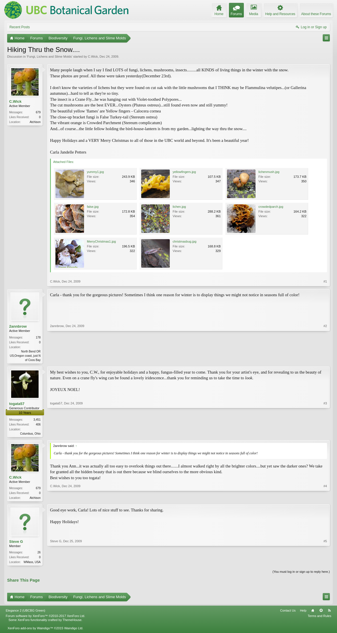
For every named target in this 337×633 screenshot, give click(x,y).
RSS (329, 612)
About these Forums (316, 14)
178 (38, 337)
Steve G (16, 543)
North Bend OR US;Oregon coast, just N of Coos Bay (25, 356)
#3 (325, 433)
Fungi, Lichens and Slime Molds (49, 56)
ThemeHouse (72, 622)
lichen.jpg (179, 206)
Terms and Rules (319, 618)
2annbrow (18, 326)
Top (321, 612)
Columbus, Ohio (30, 434)
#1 (325, 281)
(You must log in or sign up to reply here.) (301, 573)
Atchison (35, 122)
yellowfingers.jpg (184, 172)
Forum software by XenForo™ (45, 618)
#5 (325, 563)
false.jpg (93, 206)
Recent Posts (19, 27)
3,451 (37, 420)
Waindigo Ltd (73, 630)
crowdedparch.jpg (270, 206)
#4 (325, 498)
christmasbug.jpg (184, 241)
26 (39, 553)
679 (38, 112)
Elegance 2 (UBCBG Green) (25, 612)
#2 (325, 359)
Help (303, 612)
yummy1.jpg (95, 172)
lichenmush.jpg (268, 172)
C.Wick (93, 56)
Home (313, 612)
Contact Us (288, 612)
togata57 (16, 404)
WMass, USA (32, 563)
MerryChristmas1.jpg (101, 241)
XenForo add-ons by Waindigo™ (30, 630)
